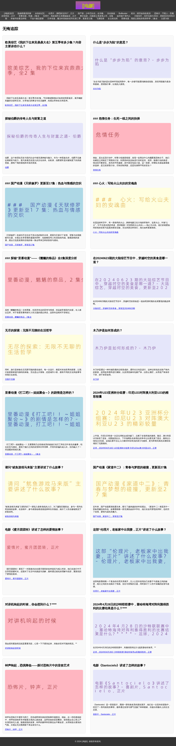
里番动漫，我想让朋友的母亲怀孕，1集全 (139, 18)
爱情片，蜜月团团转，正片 (16, 579)
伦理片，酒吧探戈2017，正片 (61, 13)
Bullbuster (123, 13)
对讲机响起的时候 (13, 648)
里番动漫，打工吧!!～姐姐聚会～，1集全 (22, 454)
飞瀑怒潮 (100, 18)
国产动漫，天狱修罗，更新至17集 (20, 245)
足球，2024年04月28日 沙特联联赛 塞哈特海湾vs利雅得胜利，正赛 (122, 652)
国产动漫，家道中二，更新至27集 (108, 516)
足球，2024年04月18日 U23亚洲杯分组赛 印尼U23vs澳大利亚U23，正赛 (125, 448)
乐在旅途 (111, 13)
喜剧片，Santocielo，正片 (104, 714)
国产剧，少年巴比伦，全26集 (91, 13)
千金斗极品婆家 (37, 18)
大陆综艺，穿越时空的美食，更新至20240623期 (114, 308)
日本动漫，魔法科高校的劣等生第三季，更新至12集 (70, 18)
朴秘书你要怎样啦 (18, 18)
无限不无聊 (10, 379)
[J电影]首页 (9, 13)
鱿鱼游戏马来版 (12, 516)
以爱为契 (165, 18)
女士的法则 (113, 18)
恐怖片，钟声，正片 (14, 729)
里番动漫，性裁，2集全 (29, 16)
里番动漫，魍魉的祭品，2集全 (18, 317)
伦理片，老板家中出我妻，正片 (106, 591)
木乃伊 (96, 379)
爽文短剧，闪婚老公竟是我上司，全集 (96, 16)
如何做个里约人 (124, 16)
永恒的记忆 (40, 13)
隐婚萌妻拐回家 (24, 13)
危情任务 (97, 170)
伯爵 (7, 167)
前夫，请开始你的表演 (141, 13)
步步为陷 (97, 89)
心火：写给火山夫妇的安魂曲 (105, 232)
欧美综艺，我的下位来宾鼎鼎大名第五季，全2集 (26, 105)
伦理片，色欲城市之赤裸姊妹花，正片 (59, 16)
